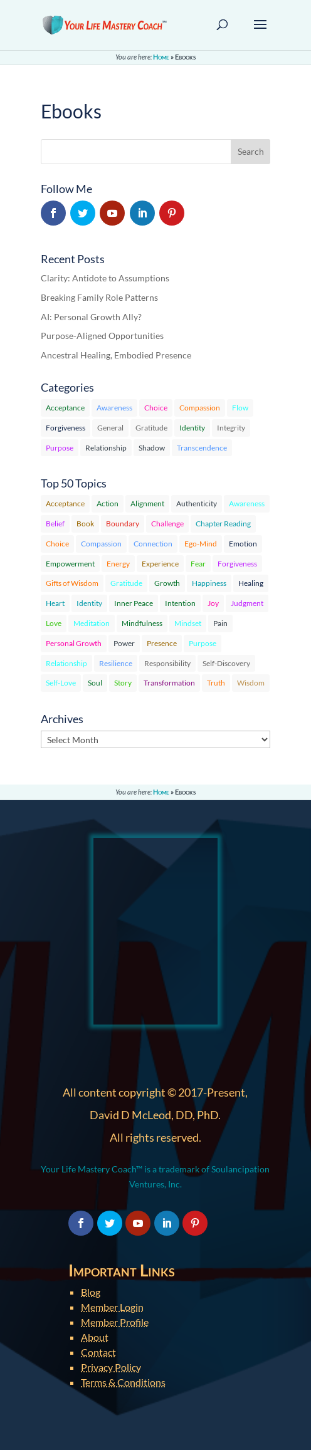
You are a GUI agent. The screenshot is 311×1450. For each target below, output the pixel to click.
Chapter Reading (223, 523)
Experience (160, 563)
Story (123, 682)
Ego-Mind (200, 543)
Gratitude (151, 427)
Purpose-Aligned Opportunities (102, 335)
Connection (153, 543)
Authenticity (196, 503)
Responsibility (167, 663)
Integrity (231, 427)
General (110, 427)
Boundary (122, 523)
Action (108, 503)
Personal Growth (74, 643)
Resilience (115, 663)
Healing (250, 583)
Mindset (187, 623)
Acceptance (65, 407)
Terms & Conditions (123, 1382)
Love (53, 623)
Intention (180, 603)
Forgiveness (65, 427)
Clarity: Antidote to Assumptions (105, 278)
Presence (162, 643)
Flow (240, 407)
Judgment (247, 603)
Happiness (209, 583)
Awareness (114, 407)
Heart (55, 603)
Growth (167, 583)
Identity (192, 427)
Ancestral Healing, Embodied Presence (116, 355)
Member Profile (115, 1322)
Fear (198, 563)
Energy (118, 563)
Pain (220, 623)
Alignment (147, 503)
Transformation (169, 682)
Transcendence (202, 447)
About (94, 1337)
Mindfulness (142, 623)
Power (124, 643)
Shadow (152, 447)
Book (85, 523)
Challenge (167, 523)
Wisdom (251, 682)
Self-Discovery (226, 663)
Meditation (91, 623)
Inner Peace (133, 603)
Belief (55, 523)
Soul (95, 682)
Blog (90, 1292)
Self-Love (61, 682)
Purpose (59, 447)
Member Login (112, 1307)
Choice (155, 407)
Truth (216, 682)
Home (161, 57)
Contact (98, 1352)
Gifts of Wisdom (72, 583)
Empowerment (70, 563)
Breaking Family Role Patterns (99, 297)
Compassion (199, 407)
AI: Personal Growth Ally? (91, 316)
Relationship (106, 447)
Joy (213, 603)
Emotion (243, 543)
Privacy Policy (111, 1367)
